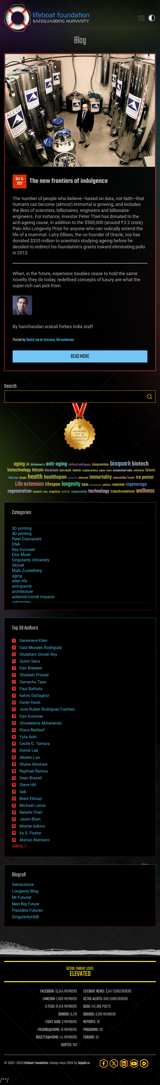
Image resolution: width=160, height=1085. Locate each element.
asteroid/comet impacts (33, 596)
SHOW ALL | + (19, 846)
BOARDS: (89, 1014)
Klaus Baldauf (32, 730)
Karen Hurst (29, 702)
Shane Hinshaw (33, 764)
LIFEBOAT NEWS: (94, 991)
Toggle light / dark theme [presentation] (151, 18)
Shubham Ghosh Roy (38, 654)
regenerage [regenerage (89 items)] (136, 484)
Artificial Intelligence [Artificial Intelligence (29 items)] (79, 465)
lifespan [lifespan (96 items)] (52, 484)
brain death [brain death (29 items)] (65, 470)
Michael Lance (32, 805)
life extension (65, 340)
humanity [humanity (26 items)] (72, 478)
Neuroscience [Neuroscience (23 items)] (95, 485)
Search (149, 397)
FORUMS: (89, 1037)
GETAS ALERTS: (93, 999)
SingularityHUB (25, 916)
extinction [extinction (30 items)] (139, 470)
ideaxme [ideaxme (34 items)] (83, 478)
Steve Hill (27, 784)
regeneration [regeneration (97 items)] (20, 491)
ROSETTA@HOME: (47, 1037)
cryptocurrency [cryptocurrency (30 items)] (90, 470)
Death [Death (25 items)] (109, 470)
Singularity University (30, 560)
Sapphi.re (84, 1063)
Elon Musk (21, 554)
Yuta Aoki (28, 736)
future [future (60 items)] (150, 470)
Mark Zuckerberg (27, 570)
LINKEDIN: (49, 999)
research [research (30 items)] (37, 492)
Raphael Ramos (33, 771)
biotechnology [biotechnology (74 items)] (19, 470)
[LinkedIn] (124, 1063)
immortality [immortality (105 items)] (100, 477)
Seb (22, 791)
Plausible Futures (27, 910)
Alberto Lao (29, 757)
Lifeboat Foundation (35, 1063)
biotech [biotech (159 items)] (140, 464)
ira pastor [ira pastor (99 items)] (145, 477)
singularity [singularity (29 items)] (54, 492)
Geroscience (23, 884)
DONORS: (64, 1014)
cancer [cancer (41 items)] (76, 471)
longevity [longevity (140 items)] (71, 484)
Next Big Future (25, 904)
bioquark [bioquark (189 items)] (120, 464)
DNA (16, 544)
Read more (80, 356)
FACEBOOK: (47, 991)
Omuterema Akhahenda (40, 723)
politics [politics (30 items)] (107, 485)
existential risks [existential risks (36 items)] (122, 471)
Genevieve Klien (33, 640)
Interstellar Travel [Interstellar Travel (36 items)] (124, 478)
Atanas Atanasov (34, 839)
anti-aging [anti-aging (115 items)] (56, 464)
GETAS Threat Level (80, 972)
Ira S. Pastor (30, 833)
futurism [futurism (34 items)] (13, 478)
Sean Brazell (30, 778)
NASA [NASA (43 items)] (85, 485)
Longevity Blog (25, 891)
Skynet (18, 565)
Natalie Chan (30, 812)
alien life (19, 580)
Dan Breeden (30, 668)
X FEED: (50, 1006)
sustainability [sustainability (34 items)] (79, 492)
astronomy (21, 602)
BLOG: (87, 1006)
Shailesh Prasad (33, 674)
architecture (22, 591)
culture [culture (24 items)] (102, 470)
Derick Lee (32, 340)
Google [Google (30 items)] (22, 478)
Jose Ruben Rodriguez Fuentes (46, 709)
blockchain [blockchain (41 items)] (51, 471)
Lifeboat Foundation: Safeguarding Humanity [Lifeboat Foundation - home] (67, 18)
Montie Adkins (32, 826)
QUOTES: (66, 1045)
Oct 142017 (19, 181)
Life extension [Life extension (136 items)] (29, 484)
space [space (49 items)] (66, 491)
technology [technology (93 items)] (98, 491)
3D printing (22, 528)
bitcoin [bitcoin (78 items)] (37, 470)
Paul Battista (30, 688)
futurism (49, 340)
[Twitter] (114, 1063)
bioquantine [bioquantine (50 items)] (100, 464)
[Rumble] (144, 1063)
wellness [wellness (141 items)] (145, 491)
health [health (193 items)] (35, 477)
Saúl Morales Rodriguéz (40, 647)
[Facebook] (104, 1063)
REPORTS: (89, 1022)
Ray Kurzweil (23, 549)
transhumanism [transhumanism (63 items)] (123, 491)
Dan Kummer (31, 716)
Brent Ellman (30, 798)
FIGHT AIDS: (53, 1022)
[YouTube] (134, 1063)
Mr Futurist (21, 897)
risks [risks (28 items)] (45, 491)
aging (17, 575)
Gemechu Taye (32, 682)
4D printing (22, 533)
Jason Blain (30, 819)
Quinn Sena (29, 661)
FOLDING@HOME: (49, 1030)
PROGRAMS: (91, 1030)
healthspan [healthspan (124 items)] (55, 477)
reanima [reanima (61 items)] (118, 484)
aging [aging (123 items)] (19, 464)
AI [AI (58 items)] (27, 464)
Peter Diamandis (26, 539)
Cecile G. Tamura (34, 743)
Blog (80, 41)
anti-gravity (22, 586)
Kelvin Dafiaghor (34, 695)
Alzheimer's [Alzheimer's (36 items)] (38, 465)
